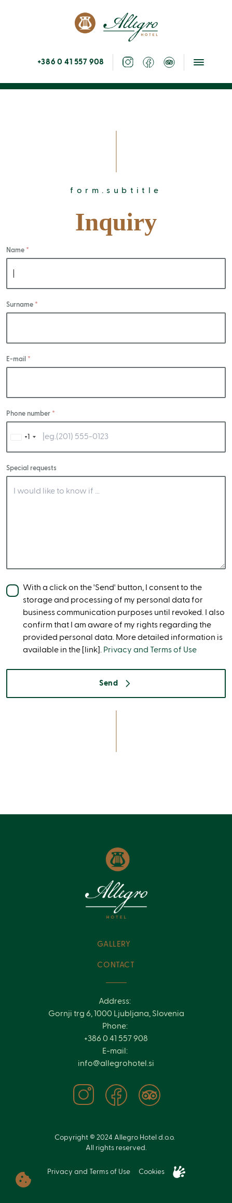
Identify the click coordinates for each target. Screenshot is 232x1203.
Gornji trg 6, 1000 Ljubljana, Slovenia (116, 1014)
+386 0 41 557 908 (70, 62)
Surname (20, 305)
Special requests (31, 468)
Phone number (29, 414)
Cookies (152, 1171)
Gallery (113, 944)
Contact (115, 965)
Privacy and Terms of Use (150, 650)
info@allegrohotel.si (116, 1064)
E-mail (17, 359)
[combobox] (23, 437)
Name (16, 250)
